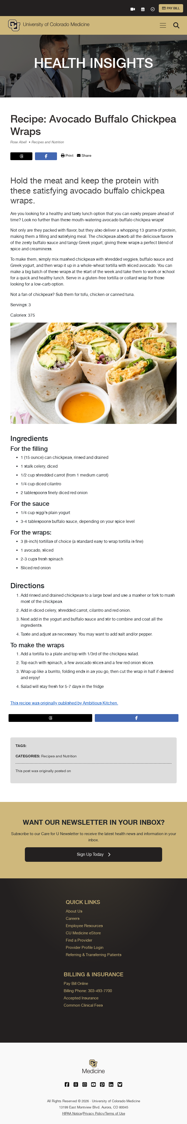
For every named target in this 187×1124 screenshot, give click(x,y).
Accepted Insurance (81, 998)
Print (67, 155)
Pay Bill (171, 8)
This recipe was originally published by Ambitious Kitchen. (64, 703)
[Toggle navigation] (163, 25)
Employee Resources (84, 925)
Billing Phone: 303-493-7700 (88, 990)
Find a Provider (79, 940)
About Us (74, 911)
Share (84, 155)
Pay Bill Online (76, 983)
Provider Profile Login (84, 947)
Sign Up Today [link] (93, 854)
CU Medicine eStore (83, 933)
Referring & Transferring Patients (93, 954)
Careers (73, 918)
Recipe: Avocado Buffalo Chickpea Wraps (93, 125)
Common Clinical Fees (83, 1005)
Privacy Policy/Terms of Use (104, 1113)
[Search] (176, 25)
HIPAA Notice (72, 1113)
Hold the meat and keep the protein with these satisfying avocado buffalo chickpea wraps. (87, 190)
